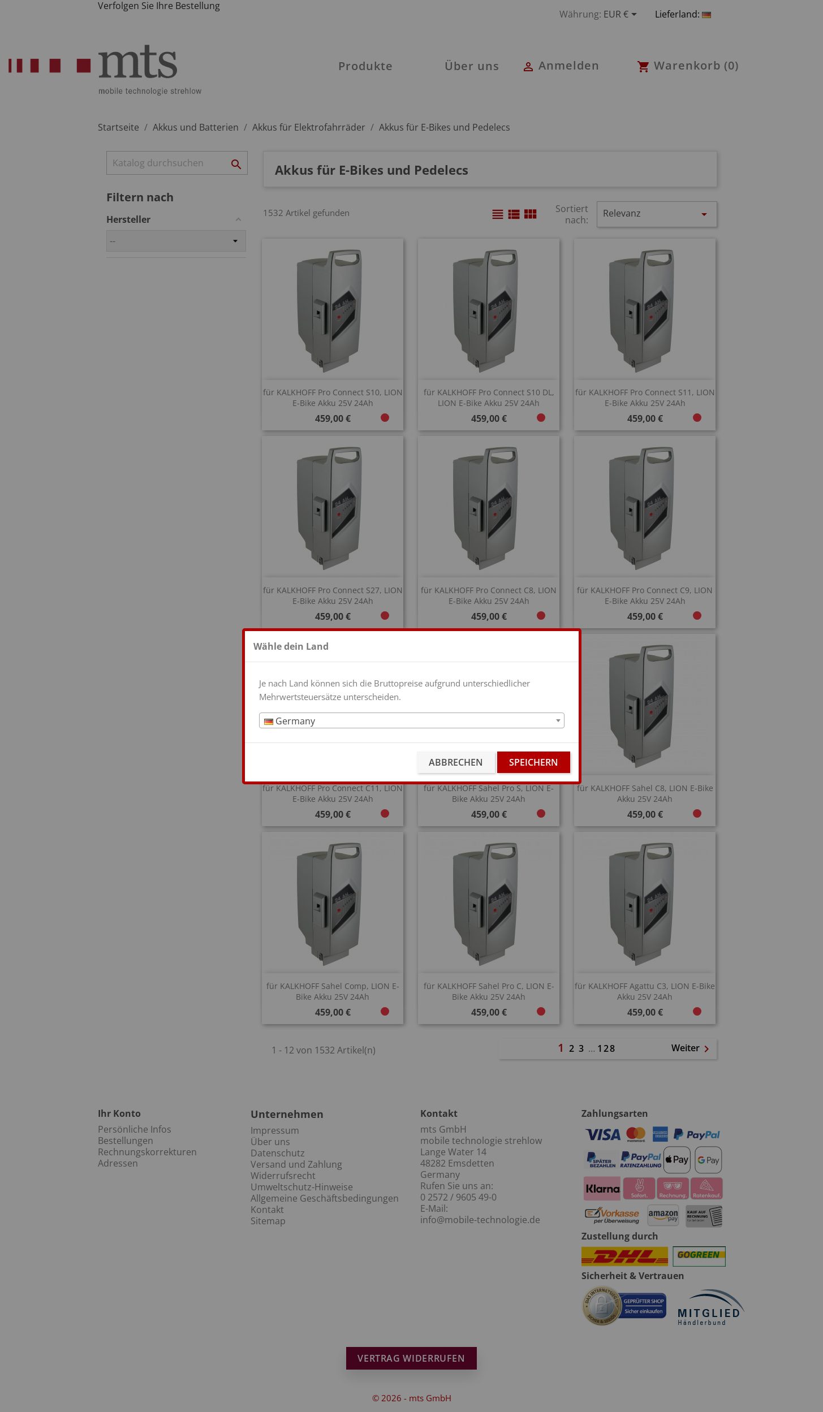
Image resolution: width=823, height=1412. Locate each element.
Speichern (533, 762)
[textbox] (412, 721)
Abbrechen (456, 762)
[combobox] (412, 720)
